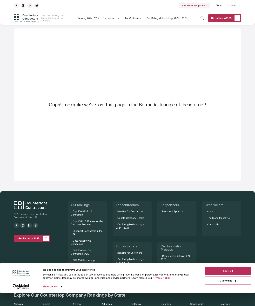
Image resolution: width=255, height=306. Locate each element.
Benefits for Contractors (130, 211)
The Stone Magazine (194, 5)
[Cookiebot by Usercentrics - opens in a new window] (21, 299)
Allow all (228, 284)
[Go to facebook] (16, 5)
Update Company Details (130, 218)
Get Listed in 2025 (225, 18)
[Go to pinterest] (36, 5)
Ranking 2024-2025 (88, 18)
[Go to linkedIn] (30, 5)
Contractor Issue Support (130, 269)
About (219, 5)
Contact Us (234, 5)
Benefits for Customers (129, 252)
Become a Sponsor (172, 211)
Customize (228, 293)
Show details (50, 299)
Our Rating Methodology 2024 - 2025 (167, 18)
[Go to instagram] (23, 5)
